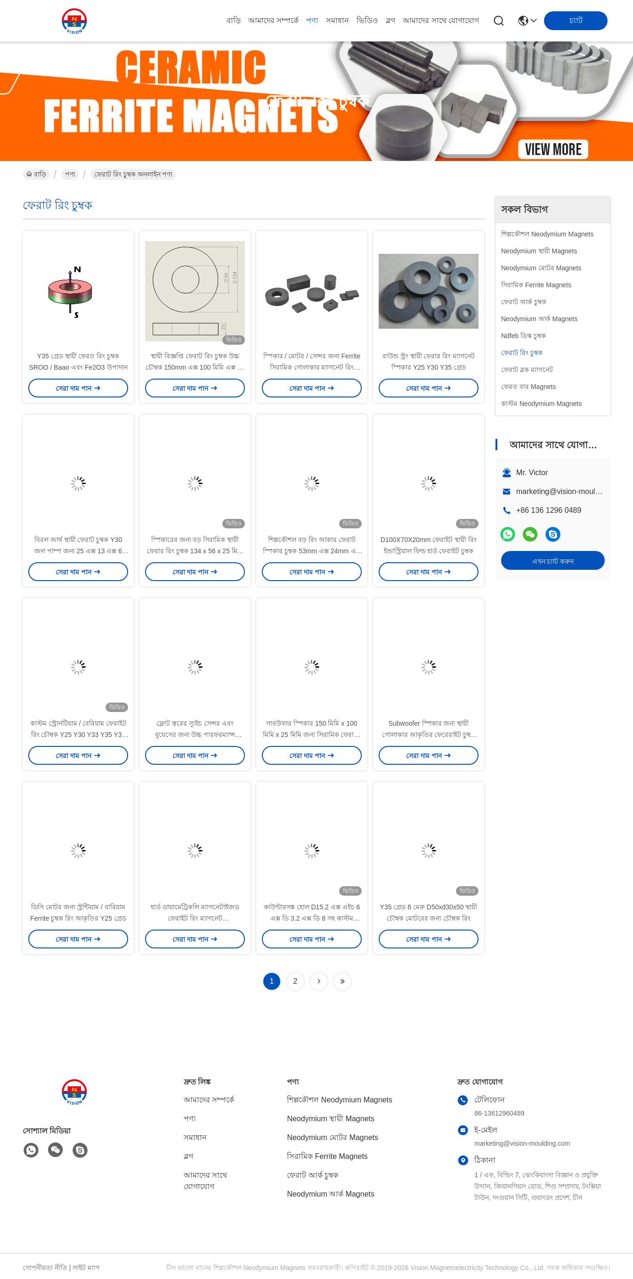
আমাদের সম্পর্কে (273, 20)
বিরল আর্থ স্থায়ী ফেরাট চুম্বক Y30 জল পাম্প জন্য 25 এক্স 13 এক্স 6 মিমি (78, 551)
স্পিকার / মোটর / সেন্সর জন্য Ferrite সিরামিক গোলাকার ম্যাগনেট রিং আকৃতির (312, 367)
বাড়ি (234, 20)
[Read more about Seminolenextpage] (318, 981)
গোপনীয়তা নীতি (45, 1267)
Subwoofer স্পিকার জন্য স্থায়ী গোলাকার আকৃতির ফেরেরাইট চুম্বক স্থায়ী (429, 735)
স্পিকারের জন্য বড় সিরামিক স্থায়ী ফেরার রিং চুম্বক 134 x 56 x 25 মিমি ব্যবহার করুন (195, 551)
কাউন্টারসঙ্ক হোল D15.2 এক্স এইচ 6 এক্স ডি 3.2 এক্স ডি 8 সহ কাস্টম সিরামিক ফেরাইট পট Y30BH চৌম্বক (312, 918)
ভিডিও (367, 20)
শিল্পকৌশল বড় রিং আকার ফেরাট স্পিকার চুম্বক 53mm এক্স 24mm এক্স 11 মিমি (311, 551)
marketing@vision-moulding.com (570, 491)
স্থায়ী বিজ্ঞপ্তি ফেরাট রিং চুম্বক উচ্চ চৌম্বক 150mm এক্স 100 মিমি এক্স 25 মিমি (195, 367)
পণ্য (312, 20)
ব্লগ (390, 20)
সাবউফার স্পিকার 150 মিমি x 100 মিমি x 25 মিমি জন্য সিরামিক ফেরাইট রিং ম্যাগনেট (312, 735)
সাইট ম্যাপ (86, 1267)
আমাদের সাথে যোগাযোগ (441, 20)
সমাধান (337, 20)
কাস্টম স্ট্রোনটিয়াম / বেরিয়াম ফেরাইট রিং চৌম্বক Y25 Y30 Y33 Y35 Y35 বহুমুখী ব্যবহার (78, 735)
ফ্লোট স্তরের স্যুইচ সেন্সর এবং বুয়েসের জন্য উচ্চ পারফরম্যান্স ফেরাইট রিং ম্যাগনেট (195, 735)
